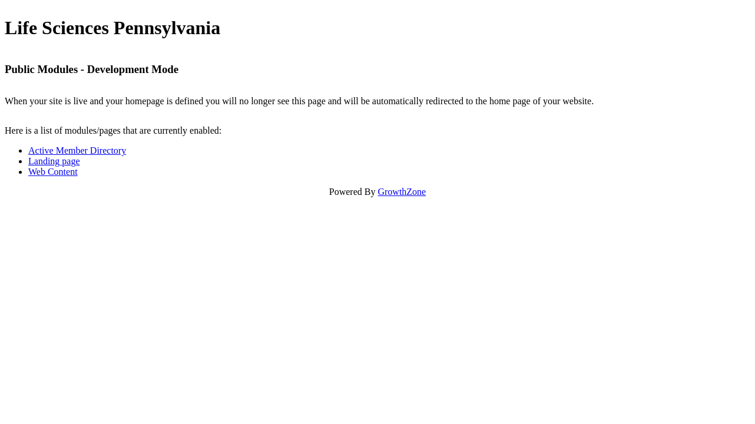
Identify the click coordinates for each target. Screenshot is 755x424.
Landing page (54, 161)
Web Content (53, 172)
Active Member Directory (77, 150)
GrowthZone (402, 192)
